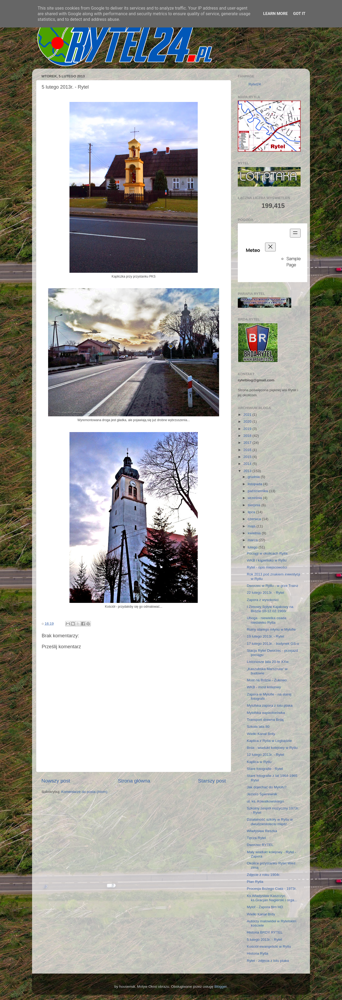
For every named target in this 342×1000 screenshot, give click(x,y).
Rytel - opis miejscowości (267, 567)
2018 (247, 436)
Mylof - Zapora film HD (265, 907)
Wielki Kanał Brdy (261, 734)
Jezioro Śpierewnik (262, 794)
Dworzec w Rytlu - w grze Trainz (272, 586)
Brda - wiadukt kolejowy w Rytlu (272, 748)
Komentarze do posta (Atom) (84, 792)
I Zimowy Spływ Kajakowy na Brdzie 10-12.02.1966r (270, 609)
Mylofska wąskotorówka (266, 713)
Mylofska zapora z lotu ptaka (270, 705)
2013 (247, 471)
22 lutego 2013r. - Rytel (265, 593)
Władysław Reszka (262, 831)
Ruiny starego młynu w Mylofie (271, 629)
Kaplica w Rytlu (259, 762)
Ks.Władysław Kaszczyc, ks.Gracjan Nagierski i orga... (272, 898)
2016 (247, 450)
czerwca (255, 519)
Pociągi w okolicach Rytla (267, 553)
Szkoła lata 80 (258, 727)
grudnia (254, 477)
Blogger (220, 987)
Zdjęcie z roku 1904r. (263, 875)
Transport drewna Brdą (265, 720)
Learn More (275, 13)
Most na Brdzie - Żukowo (267, 680)
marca (253, 540)
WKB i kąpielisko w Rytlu (267, 560)
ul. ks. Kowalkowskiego (265, 801)
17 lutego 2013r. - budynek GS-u (273, 644)
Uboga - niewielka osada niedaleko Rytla (266, 620)
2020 (247, 422)
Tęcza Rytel (256, 838)
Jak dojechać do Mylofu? (267, 787)
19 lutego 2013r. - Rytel (265, 636)
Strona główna (134, 781)
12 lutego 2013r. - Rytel (265, 755)
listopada (255, 484)
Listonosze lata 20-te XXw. (268, 662)
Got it (299, 13)
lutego (253, 547)
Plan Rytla (255, 882)
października (258, 491)
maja (252, 526)
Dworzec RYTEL (260, 845)
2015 (247, 457)
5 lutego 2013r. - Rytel (264, 940)
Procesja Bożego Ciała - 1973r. (272, 889)
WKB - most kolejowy (264, 687)
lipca (252, 512)
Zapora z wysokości (263, 600)
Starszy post (212, 781)
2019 (247, 429)
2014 (247, 464)
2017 (247, 443)
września (255, 498)
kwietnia (255, 533)
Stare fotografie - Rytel (265, 769)
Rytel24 (254, 84)
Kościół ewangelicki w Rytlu (269, 946)
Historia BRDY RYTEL (265, 932)
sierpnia (254, 505)
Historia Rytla (257, 953)
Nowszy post (55, 781)
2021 (247, 415)
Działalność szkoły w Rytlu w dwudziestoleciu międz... (270, 821)
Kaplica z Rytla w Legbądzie (269, 741)
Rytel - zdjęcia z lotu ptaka (268, 961)
